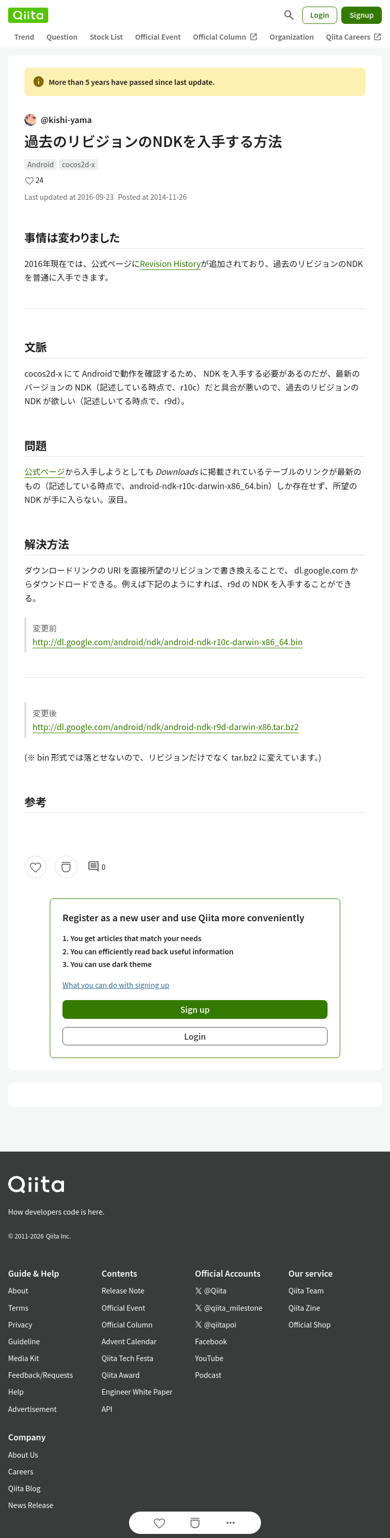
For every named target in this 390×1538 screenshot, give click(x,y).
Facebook (211, 1341)
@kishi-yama (58, 119)
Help (16, 1391)
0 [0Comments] (96, 867)
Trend (24, 37)
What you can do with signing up (115, 985)
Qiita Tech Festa (127, 1358)
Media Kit (23, 1358)
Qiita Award (121, 1375)
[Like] (35, 867)
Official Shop (309, 1324)
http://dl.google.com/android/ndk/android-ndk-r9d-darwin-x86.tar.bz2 (165, 726)
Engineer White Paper (137, 1391)
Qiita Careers (353, 37)
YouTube (209, 1358)
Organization (292, 37)
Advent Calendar (129, 1341)
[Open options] (230, 1523)
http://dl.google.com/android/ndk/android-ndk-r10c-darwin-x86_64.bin (167, 642)
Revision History (170, 263)
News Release (30, 1505)
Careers (20, 1471)
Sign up (195, 1009)
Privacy (20, 1324)
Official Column (225, 37)
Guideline (24, 1341)
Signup (361, 15)
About (18, 1290)
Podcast (208, 1375)
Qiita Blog (24, 1488)
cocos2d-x (78, 164)
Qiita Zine (304, 1308)
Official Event (158, 37)
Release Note (123, 1290)
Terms (18, 1308)
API (107, 1409)
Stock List (106, 37)
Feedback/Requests (40, 1375)
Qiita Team (306, 1290)
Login (320, 15)
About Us (23, 1455)
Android (40, 164)
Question (61, 37)
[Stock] (66, 867)
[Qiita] (28, 15)
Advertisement (32, 1409)
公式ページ (44, 471)
